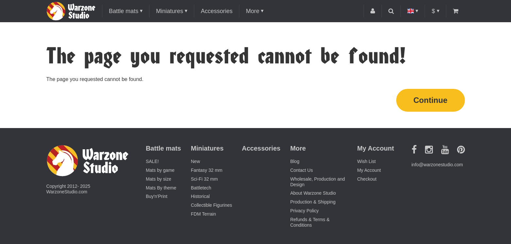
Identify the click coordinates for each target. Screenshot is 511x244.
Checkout (366, 179)
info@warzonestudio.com (437, 164)
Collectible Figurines (211, 205)
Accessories (216, 11)
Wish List (366, 161)
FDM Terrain (203, 214)
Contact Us (301, 170)
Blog (294, 161)
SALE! (152, 161)
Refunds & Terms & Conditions (310, 222)
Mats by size (158, 179)
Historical (200, 196)
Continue (431, 100)
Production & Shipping (313, 201)
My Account (369, 170)
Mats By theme (161, 187)
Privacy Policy (304, 210)
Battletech (201, 187)
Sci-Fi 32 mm (204, 179)
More (252, 11)
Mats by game (160, 170)
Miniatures (169, 11)
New (195, 161)
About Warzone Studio (313, 193)
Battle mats (123, 11)
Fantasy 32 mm (206, 170)
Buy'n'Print (156, 196)
